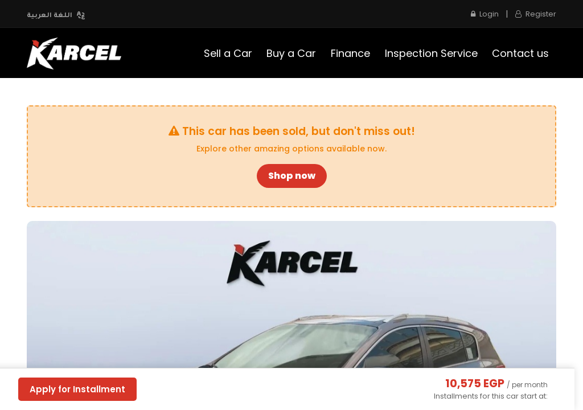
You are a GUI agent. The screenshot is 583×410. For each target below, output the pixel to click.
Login (485, 14)
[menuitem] (228, 53)
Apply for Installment (77, 389)
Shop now (291, 175)
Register (535, 14)
